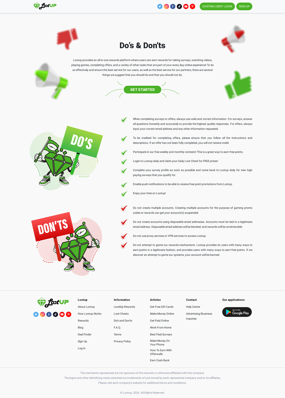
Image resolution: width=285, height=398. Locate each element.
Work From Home (160, 327)
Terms (117, 334)
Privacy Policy (122, 341)
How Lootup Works (89, 313)
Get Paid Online (159, 320)
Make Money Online (162, 313)
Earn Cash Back (159, 360)
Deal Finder (84, 334)
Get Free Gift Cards (161, 306)
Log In (82, 348)
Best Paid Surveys (161, 334)
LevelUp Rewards (124, 306)
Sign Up (82, 341)
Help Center (193, 306)
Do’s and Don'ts (123, 320)
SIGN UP (244, 6)
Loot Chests (121, 313)
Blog (80, 327)
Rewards (83, 320)
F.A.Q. (117, 327)
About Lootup (86, 306)
